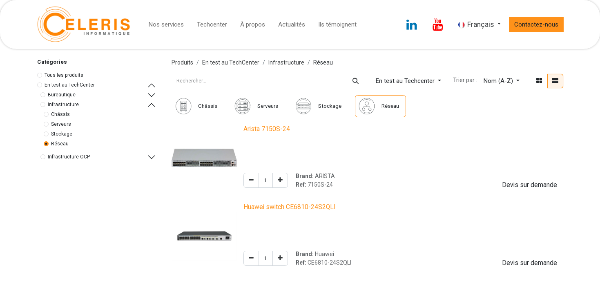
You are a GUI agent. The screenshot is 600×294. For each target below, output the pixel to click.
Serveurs (61, 124)
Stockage (61, 134)
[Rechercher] (355, 81)
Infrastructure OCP (69, 157)
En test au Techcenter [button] (406, 81)
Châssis (60, 114)
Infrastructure (63, 104)
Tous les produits (64, 75)
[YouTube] (438, 24)
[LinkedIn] (411, 24)
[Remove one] (251, 180)
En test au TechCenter (70, 85)
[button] (501, 81)
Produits (182, 62)
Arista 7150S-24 (266, 129)
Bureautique (62, 95)
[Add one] (280, 180)
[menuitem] (166, 25)
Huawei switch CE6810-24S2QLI (289, 207)
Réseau (60, 144)
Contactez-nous (536, 24)
